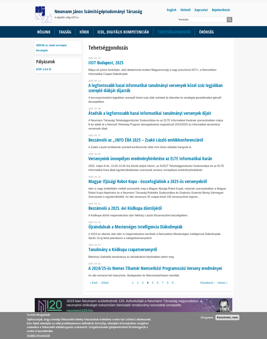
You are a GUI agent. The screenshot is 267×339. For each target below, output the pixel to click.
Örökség (206, 32)
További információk (38, 335)
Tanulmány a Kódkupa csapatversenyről (122, 249)
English (171, 10)
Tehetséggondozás (174, 32)
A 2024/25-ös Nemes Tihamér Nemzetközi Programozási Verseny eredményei (155, 268)
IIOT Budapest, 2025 (105, 63)
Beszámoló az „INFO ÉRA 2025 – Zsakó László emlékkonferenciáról (145, 140)
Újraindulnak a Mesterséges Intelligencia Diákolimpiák (135, 227)
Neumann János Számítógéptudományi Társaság (98, 11)
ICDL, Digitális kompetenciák (123, 32)
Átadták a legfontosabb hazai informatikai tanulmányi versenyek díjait (149, 113)
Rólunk (43, 32)
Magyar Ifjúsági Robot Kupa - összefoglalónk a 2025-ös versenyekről (147, 181)
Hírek (84, 32)
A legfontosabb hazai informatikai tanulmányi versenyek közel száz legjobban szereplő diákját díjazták (155, 87)
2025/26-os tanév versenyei (51, 45)
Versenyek (42, 50)
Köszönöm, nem (227, 317)
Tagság (65, 32)
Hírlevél (185, 10)
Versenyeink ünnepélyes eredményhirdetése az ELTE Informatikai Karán (150, 158)
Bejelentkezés (221, 10)
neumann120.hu (81, 310)
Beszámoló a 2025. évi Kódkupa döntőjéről (125, 208)
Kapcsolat (201, 10)
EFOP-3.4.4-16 (43, 69)
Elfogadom (207, 317)
